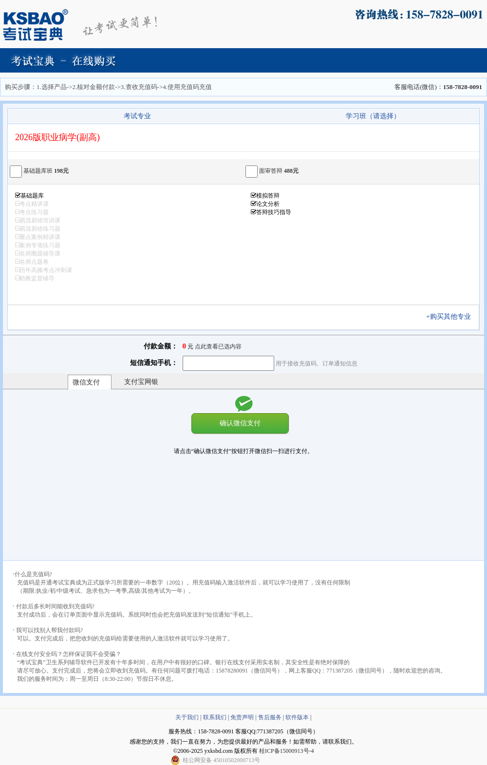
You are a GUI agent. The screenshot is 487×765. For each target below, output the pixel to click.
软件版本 (297, 717)
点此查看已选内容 (218, 346)
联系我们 (214, 717)
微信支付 (86, 382)
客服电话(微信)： (438, 87)
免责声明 (242, 717)
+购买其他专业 (452, 316)
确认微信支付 (240, 423)
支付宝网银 (141, 381)
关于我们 (187, 717)
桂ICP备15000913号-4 (286, 750)
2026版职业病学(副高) (57, 137)
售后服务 (269, 717)
